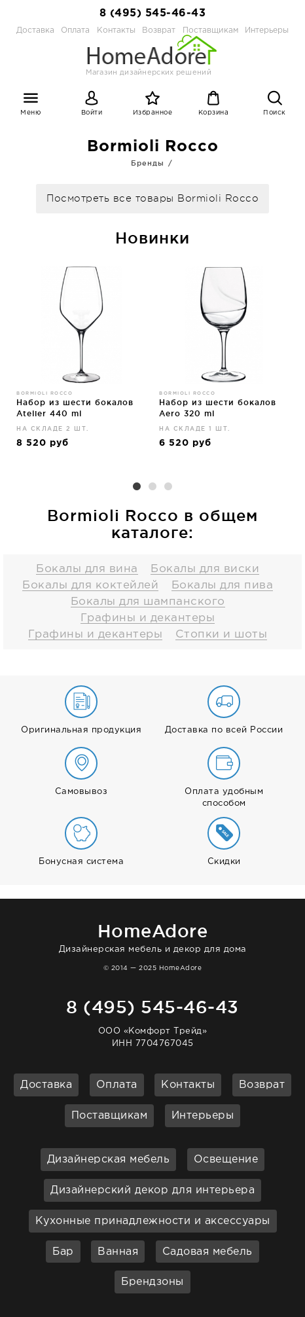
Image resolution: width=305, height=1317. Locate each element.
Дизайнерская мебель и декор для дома (152, 935)
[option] (81, 362)
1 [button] (136, 487)
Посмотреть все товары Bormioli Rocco (152, 198)
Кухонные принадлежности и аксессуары (152, 1221)
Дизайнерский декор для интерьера (152, 1190)
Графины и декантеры (148, 618)
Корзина (213, 113)
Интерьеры (267, 30)
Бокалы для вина (87, 569)
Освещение (226, 1159)
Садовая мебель (207, 1252)
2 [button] (152, 487)
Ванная (118, 1252)
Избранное (153, 113)
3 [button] (168, 487)
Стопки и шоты (221, 635)
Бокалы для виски (205, 569)
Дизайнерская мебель (108, 1159)
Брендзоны (152, 1282)
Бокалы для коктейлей (90, 585)
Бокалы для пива (222, 585)
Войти (92, 113)
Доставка (35, 30)
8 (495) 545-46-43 (152, 13)
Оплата (75, 30)
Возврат (262, 1085)
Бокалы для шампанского (148, 602)
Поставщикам (109, 1116)
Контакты (188, 1085)
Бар (63, 1252)
